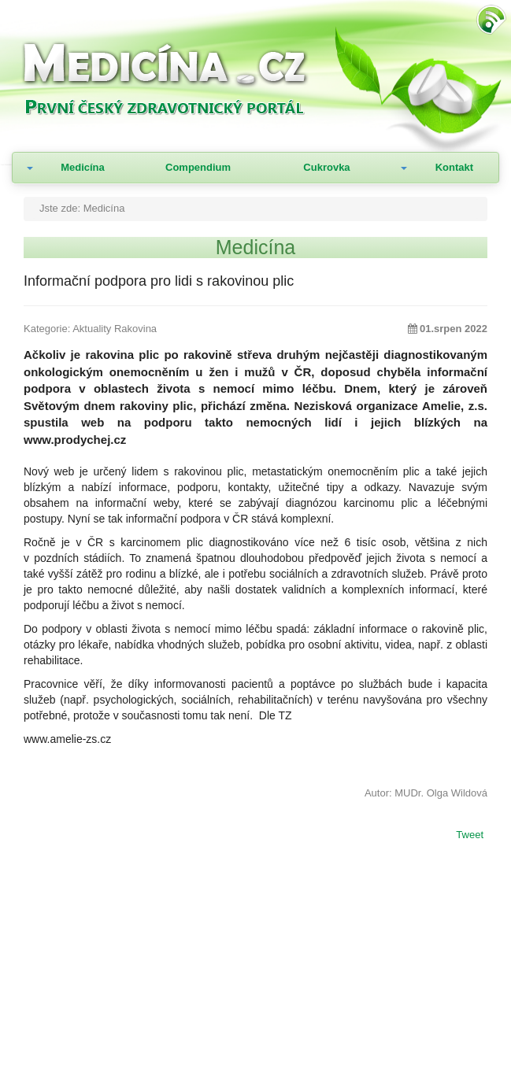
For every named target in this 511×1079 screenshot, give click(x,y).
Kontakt (454, 167)
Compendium (198, 167)
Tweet (469, 836)
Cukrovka (326, 167)
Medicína (83, 167)
